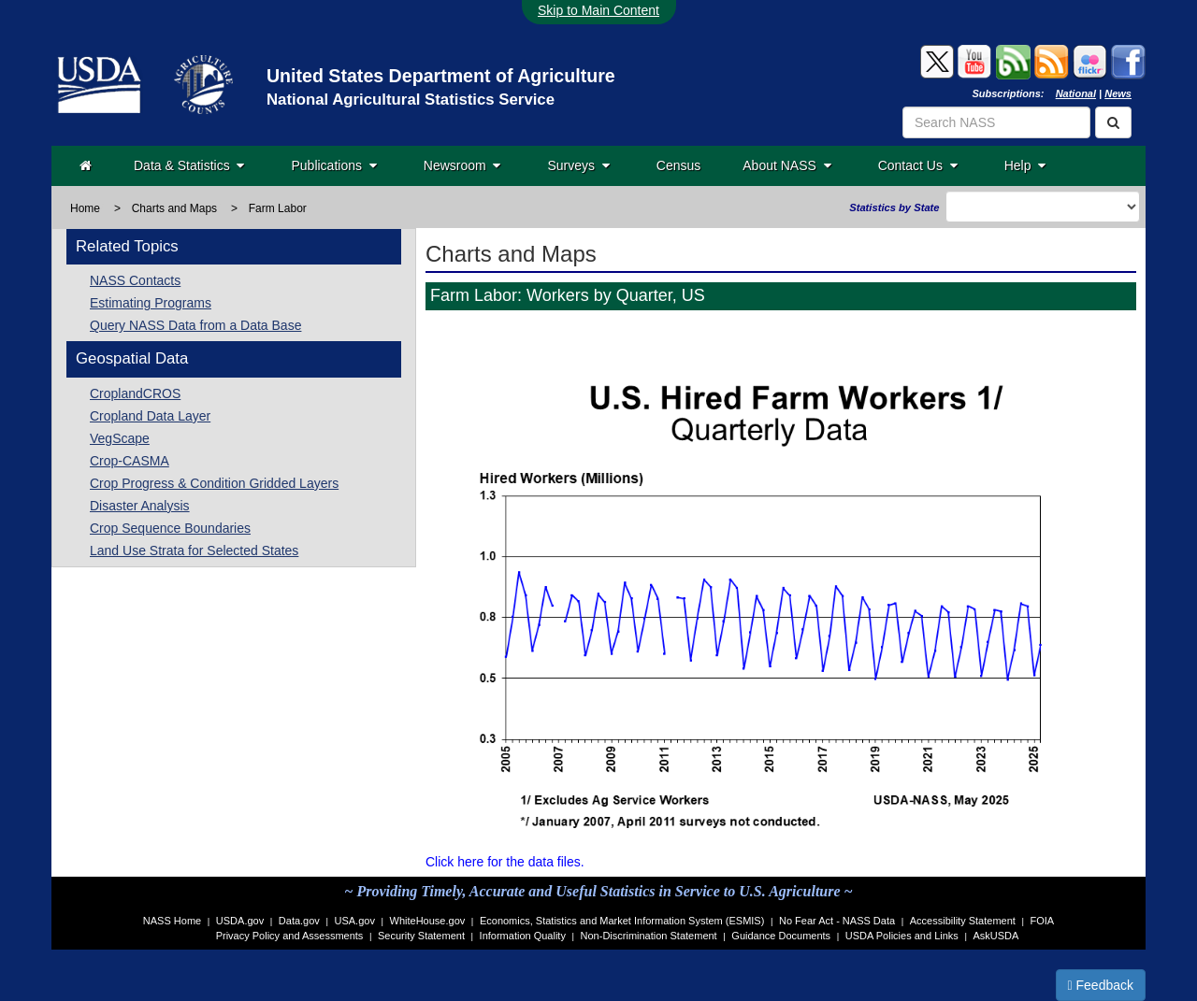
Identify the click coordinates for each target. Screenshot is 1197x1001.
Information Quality (523, 935)
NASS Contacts (135, 280)
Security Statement (421, 935)
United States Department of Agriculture (441, 75)
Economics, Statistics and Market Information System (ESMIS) (622, 920)
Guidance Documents (780, 935)
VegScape (120, 438)
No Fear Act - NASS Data (837, 920)
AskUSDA (995, 935)
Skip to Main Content (598, 10)
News (1118, 93)
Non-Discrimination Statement (649, 935)
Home (85, 208)
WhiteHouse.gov (428, 920)
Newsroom (462, 165)
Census (678, 165)
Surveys (578, 165)
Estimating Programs (150, 302)
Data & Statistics (189, 165)
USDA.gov (240, 920)
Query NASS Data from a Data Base (195, 325)
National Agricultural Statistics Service (411, 99)
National (1076, 93)
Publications (333, 165)
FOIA (1043, 920)
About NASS (786, 165)
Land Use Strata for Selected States (194, 550)
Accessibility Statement (963, 920)
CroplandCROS (135, 393)
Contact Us (918, 165)
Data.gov (299, 920)
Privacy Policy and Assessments (290, 935)
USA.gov (355, 920)
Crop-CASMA (129, 460)
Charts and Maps (174, 208)
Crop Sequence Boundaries (170, 528)
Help (1025, 165)
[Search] (1113, 122)
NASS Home (172, 920)
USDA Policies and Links (902, 935)
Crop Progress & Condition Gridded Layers (214, 483)
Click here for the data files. (504, 861)
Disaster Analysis (140, 505)
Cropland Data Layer (150, 415)
